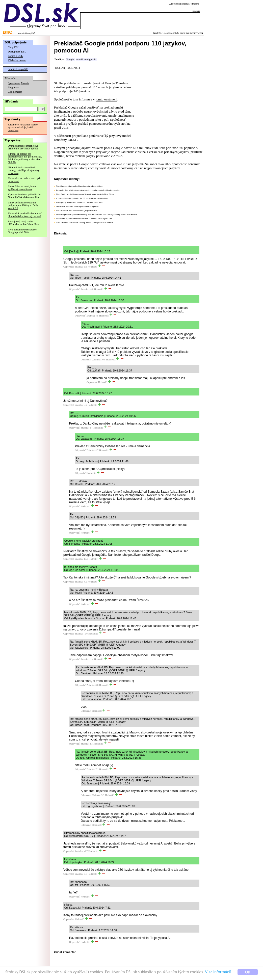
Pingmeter (13, 87)
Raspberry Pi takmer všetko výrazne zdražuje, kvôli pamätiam (23, 127)
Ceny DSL (13, 47)
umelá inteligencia (86, 59)
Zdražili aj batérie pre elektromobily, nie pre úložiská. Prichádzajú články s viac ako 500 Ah (25, 158)
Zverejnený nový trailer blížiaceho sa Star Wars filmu (23, 223)
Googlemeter (15, 91)
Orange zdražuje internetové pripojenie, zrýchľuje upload (23, 147)
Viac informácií (218, 972)
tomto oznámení (106, 99)
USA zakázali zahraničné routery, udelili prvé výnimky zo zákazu (23, 170)
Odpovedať (68, 267)
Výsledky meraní (17, 60)
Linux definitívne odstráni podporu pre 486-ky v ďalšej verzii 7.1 (23, 205)
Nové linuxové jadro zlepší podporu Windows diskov (79, 186)
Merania (25, 83)
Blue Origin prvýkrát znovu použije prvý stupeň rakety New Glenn (85, 194)
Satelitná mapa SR (18, 69)
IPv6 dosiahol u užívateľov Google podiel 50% (22, 231)
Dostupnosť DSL (17, 51)
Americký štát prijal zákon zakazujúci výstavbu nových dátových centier (88, 190)
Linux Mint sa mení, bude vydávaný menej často (22, 188)
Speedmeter (14, 83)
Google (70, 59)
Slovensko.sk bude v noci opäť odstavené (24, 179)
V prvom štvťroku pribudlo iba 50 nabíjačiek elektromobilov (24, 196)
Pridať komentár (65, 952)
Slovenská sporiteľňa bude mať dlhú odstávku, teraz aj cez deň (24, 215)
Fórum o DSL (15, 56)
